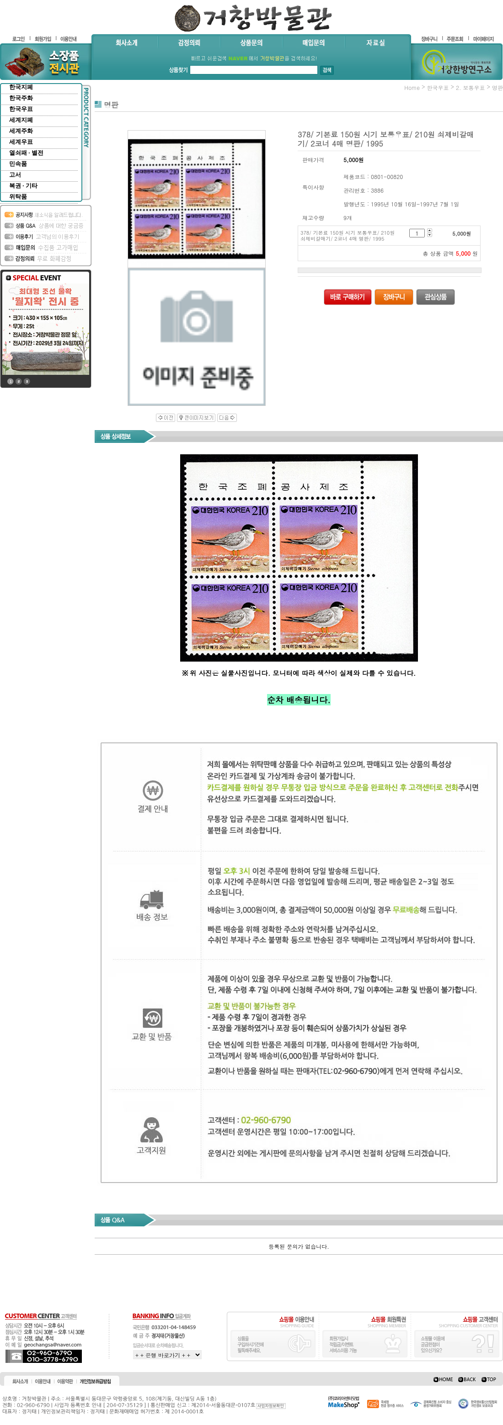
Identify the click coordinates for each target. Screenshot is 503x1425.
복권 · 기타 (23, 185)
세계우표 (21, 141)
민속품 (18, 163)
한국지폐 (21, 87)
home (412, 87)
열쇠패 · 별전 (26, 152)
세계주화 (21, 130)
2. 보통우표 (470, 87)
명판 (497, 87)
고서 (15, 174)
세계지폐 (21, 119)
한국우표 (21, 108)
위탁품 (18, 196)
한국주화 (21, 98)
